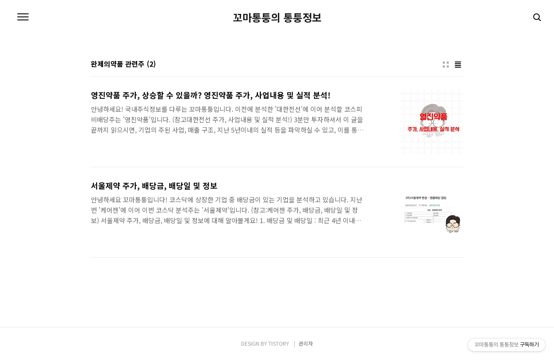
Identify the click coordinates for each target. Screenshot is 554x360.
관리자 (306, 343)
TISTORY (278, 343)
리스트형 (458, 64)
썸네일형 (446, 64)
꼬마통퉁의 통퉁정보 (277, 17)
